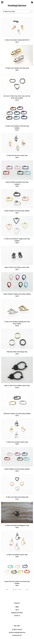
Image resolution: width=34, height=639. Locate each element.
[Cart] (32, 2)
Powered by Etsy (17, 635)
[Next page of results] (27, 589)
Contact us (17, 615)
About (17, 610)
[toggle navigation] (2, 2)
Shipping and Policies (17, 613)
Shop (17, 607)
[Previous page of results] (7, 589)
